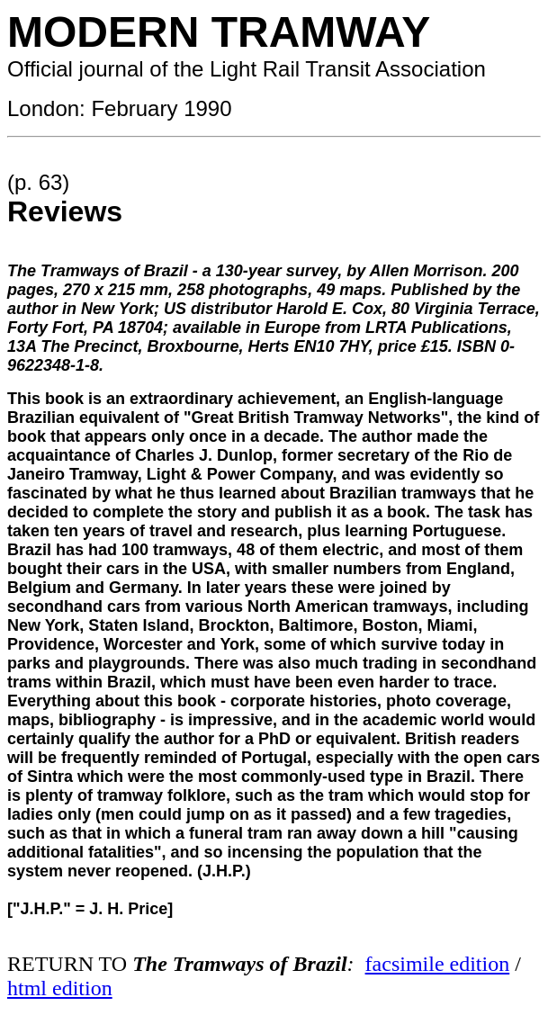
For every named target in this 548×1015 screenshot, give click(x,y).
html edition (59, 988)
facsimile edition (437, 963)
